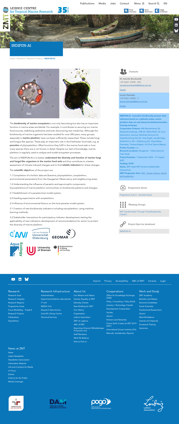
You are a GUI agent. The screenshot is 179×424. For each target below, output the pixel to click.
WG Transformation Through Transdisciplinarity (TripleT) (140, 213)
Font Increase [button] (132, 11)
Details (123, 90)
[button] (165, 3)
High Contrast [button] (163, 11)
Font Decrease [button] (148, 11)
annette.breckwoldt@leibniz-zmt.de (135, 85)
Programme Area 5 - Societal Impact (136, 195)
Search (153, 3)
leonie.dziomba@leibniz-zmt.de (133, 101)
